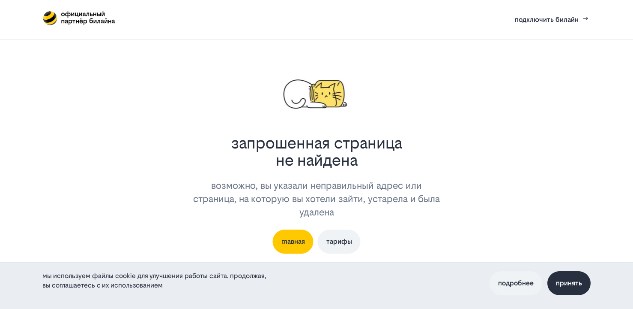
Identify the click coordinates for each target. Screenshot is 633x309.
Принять (569, 283)
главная (293, 241)
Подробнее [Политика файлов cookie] (516, 283)
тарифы (339, 241)
